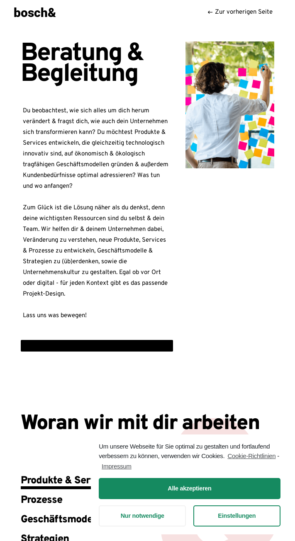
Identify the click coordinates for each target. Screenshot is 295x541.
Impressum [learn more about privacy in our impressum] (117, 466)
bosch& (35, 12)
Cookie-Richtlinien (251, 455)
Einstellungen (237, 515)
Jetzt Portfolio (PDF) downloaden (70, 345)
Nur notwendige (142, 515)
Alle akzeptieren (189, 488)
